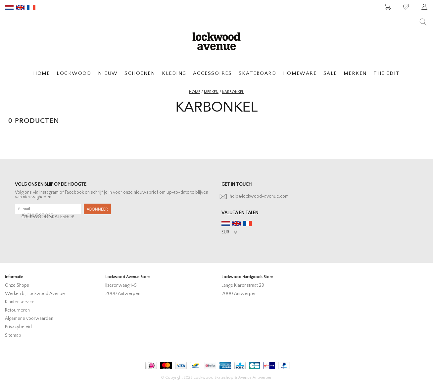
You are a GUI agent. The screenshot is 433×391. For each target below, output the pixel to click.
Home (194, 92)
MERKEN (355, 73)
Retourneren (17, 310)
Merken (211, 92)
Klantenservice (19, 302)
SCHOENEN (139, 73)
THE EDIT (386, 73)
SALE (330, 73)
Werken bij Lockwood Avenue (35, 293)
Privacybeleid (18, 326)
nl (9, 7)
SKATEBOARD (257, 73)
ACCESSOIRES (212, 73)
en (20, 7)
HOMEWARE (299, 73)
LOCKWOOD (74, 73)
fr (31, 7)
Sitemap (13, 335)
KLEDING (174, 73)
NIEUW (108, 73)
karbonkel (233, 92)
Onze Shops (17, 285)
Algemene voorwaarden (29, 318)
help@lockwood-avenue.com (259, 196)
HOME (41, 73)
